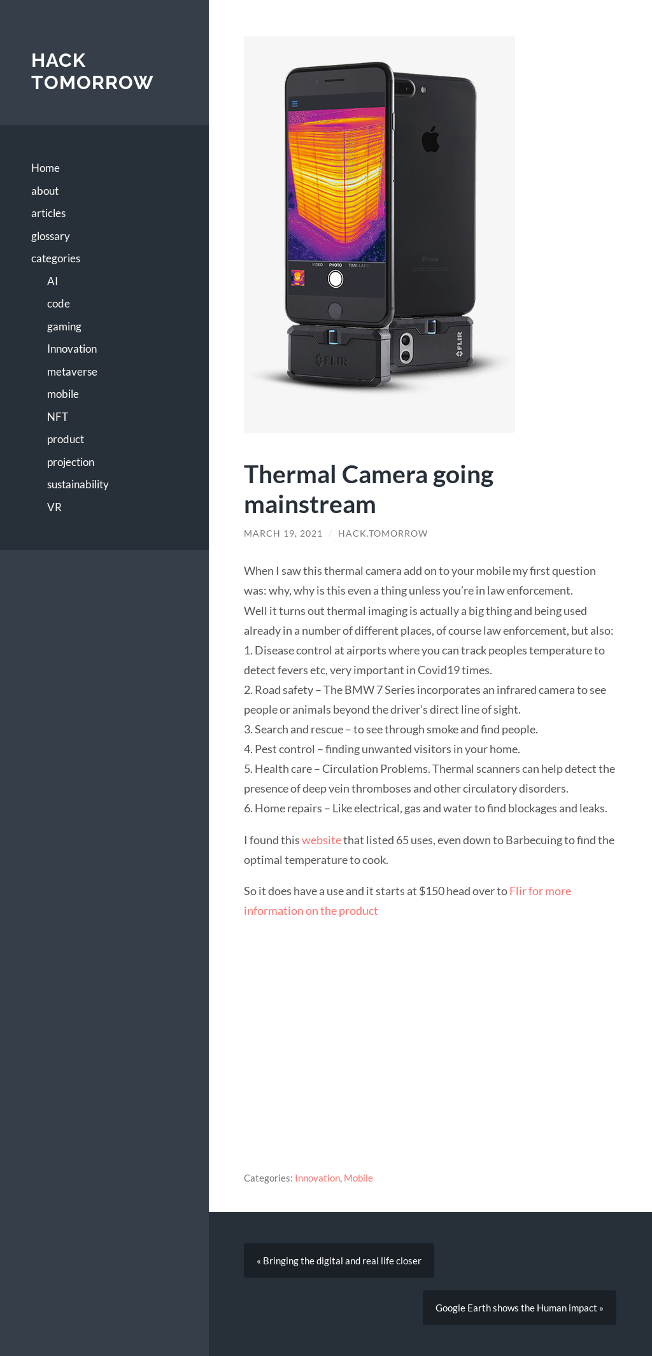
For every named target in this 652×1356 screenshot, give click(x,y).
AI (52, 281)
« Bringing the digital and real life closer (339, 1260)
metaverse (72, 371)
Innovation (72, 348)
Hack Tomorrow (92, 71)
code (58, 303)
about (45, 190)
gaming (64, 326)
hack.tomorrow (383, 533)
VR (54, 507)
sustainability (78, 484)
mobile (63, 393)
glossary (50, 236)
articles (48, 213)
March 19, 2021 (283, 533)
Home (45, 167)
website (321, 840)
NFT (57, 416)
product (65, 439)
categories (55, 258)
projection (70, 462)
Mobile (358, 1177)
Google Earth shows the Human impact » (520, 1307)
